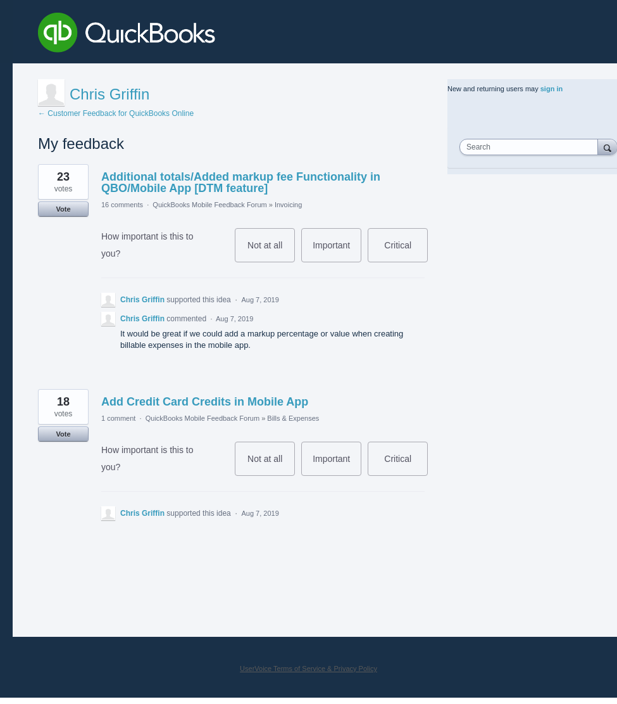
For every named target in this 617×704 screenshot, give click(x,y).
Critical (406, 251)
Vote (63, 209)
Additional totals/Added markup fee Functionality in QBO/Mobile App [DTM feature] (240, 182)
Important (337, 251)
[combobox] (531, 147)
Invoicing (288, 204)
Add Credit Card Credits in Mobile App (204, 401)
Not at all (271, 251)
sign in (551, 89)
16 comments (122, 204)
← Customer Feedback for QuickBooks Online (116, 113)
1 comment (118, 418)
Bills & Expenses (293, 418)
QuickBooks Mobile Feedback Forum (209, 204)
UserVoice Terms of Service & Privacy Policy (308, 668)
